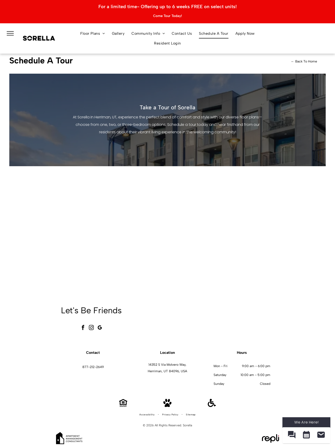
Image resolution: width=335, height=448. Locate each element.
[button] (291, 435)
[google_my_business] (100, 328)
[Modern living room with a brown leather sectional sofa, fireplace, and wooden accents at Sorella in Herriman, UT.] (152, 320)
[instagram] (91, 328)
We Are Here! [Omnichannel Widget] (306, 422)
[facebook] (83, 328)
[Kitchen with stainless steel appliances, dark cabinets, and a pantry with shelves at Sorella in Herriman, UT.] (224, 320)
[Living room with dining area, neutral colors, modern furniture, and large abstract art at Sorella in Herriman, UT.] (260, 320)
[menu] (10, 33)
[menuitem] (92, 33)
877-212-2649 (93, 367)
